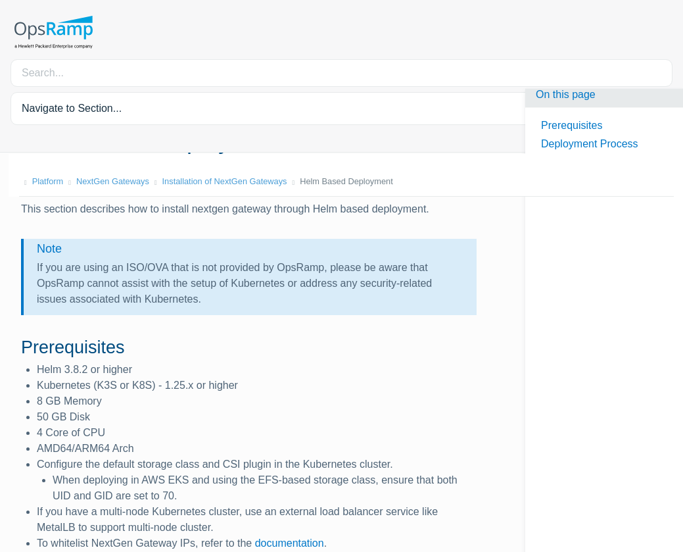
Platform (39, 181)
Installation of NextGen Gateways (216, 181)
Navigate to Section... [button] (72, 108)
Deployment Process (589, 143)
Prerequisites (571, 125)
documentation (289, 543)
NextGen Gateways (104, 181)
